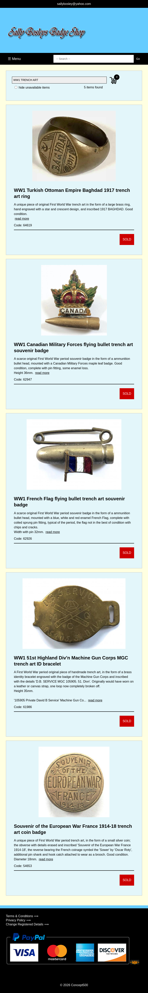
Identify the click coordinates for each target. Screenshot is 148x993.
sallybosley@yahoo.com (74, 3)
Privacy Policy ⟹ (18, 920)
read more (22, 218)
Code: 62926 (23, 538)
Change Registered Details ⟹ (27, 924)
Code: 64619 (23, 225)
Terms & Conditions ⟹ (22, 916)
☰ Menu (14, 59)
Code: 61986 (23, 707)
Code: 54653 (23, 866)
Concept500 (79, 985)
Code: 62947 (23, 379)
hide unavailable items (32, 87)
